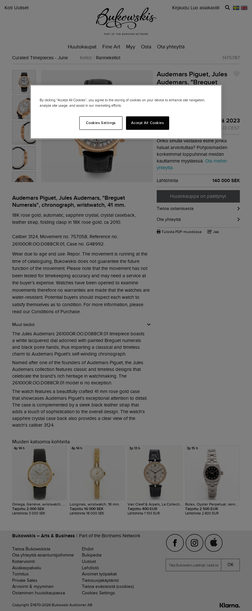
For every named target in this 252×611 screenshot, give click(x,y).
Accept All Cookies (147, 123)
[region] (126, 112)
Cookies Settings (101, 123)
